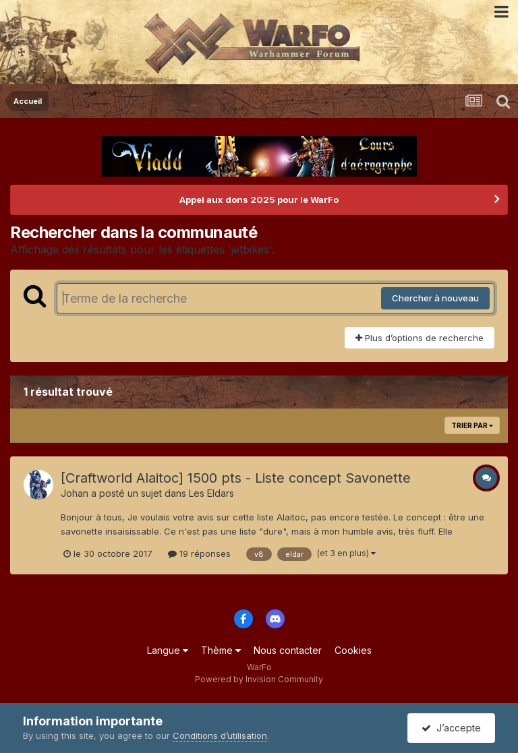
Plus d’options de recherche (419, 337)
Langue (167, 650)
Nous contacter (288, 650)
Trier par (472, 425)
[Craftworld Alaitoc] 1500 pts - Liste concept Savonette (236, 478)
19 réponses (199, 553)
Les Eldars (211, 493)
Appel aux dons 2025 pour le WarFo (259, 199)
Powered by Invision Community (259, 679)
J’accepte (451, 727)
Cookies (353, 650)
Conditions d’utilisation (220, 735)
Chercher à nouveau (435, 298)
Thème (221, 650)
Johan (74, 493)
